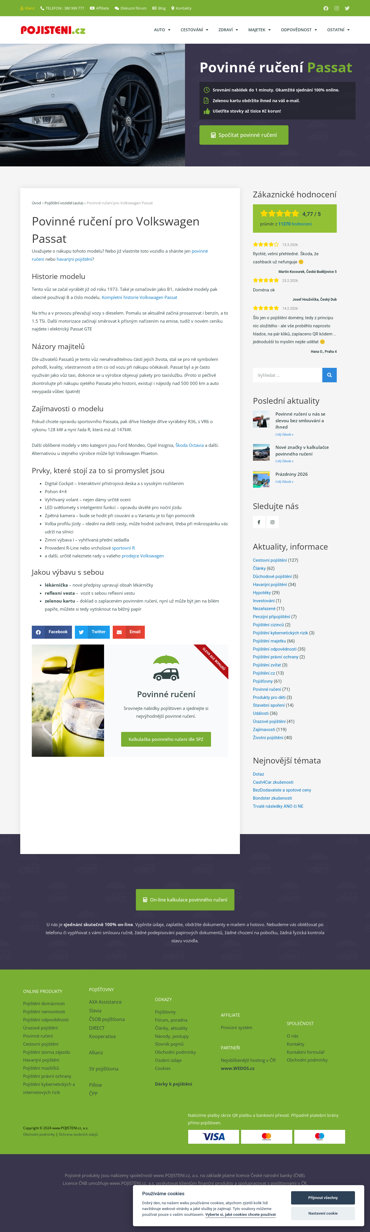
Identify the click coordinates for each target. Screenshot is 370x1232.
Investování (264, 600)
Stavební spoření (269, 705)
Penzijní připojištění (272, 616)
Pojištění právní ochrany (276, 657)
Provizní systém (236, 1027)
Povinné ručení (267, 689)
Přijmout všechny (323, 1198)
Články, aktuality (171, 1028)
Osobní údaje (168, 1060)
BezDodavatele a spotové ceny (282, 790)
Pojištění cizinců (268, 624)
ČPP (93, 1093)
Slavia (95, 1010)
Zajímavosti (264, 729)
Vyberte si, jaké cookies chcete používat (240, 1214)
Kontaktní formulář (306, 1052)
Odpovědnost (299, 30)
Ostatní (338, 30)
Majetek (259, 30)
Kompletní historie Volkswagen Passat (139, 297)
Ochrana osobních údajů (78, 1134)
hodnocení (295, 223)
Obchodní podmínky (175, 1052)
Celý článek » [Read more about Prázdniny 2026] (284, 482)
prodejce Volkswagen (143, 556)
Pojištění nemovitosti (44, 1011)
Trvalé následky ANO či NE (278, 806)
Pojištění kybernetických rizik (280, 633)
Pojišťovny (263, 681)
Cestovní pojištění (270, 560)
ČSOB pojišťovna (107, 1019)
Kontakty (295, 1043)
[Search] (329, 375)
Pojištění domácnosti (44, 1003)
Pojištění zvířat (267, 665)
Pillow (95, 1085)
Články (259, 568)
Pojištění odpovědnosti (275, 648)
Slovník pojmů (169, 1044)
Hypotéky (262, 592)
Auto (162, 30)
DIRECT (97, 1027)
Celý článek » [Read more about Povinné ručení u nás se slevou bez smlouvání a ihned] (284, 434)
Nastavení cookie (323, 1213)
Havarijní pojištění (270, 584)
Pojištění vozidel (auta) (64, 202)
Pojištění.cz (264, 673)
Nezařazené (264, 608)
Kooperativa (102, 1036)
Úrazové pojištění (269, 721)
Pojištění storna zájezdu (46, 1052)
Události (261, 713)
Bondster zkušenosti (272, 798)
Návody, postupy (172, 1036)
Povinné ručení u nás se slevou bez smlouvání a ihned (300, 420)
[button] (52, 631)
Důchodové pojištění (272, 576)
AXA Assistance (106, 1002)
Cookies (163, 1068)
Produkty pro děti (269, 697)
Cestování (194, 30)
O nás (292, 1035)
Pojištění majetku (269, 640)
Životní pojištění (268, 737)
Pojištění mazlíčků (41, 1068)
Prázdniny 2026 (291, 474)
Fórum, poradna (171, 1019)
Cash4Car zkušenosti (273, 782)
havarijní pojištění (74, 259)
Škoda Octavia (189, 445)
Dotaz (258, 773)
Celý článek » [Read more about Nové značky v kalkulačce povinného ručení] (284, 461)
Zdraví (228, 30)
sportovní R (123, 547)
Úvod (36, 202)
